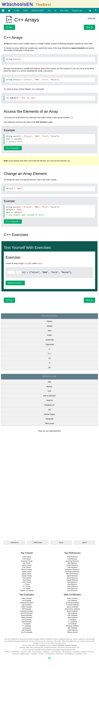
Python (49, 321)
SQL (49, 382)
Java (49, 330)
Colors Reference (72, 586)
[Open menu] (3, 10)
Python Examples (26, 607)
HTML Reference (72, 557)
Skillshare (46, 652)
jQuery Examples (26, 615)
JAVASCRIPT (37, 10)
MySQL (49, 386)
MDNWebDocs (69, 654)
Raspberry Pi (49, 405)
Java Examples (26, 619)
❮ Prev (9, 27)
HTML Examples (26, 598)
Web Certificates (72, 594)
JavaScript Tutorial (26, 561)
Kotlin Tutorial (26, 582)
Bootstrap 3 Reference (72, 569)
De (94, 18)
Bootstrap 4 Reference (72, 571)
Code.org (90, 652)
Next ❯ (89, 27)
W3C (85, 654)
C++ (49, 354)
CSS (25, 10)
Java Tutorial (27, 580)
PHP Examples (26, 609)
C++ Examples (26, 626)
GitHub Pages (49, 414)
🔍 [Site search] (96, 10)
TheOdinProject (49, 654)
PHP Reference (72, 567)
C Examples (26, 624)
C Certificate (72, 619)
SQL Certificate (72, 613)
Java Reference (72, 584)
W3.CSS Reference (72, 574)
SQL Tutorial (26, 563)
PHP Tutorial (27, 567)
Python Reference (72, 565)
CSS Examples (26, 600)
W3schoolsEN (26, 4)
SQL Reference (72, 563)
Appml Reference (72, 576)
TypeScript (77, 10)
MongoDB (49, 419)
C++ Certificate (72, 621)
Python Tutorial (26, 565)
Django (49, 326)
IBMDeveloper (24, 654)
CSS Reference (72, 559)
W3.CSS (64, 10)
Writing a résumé (72, 632)
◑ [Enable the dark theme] (90, 10)
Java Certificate (72, 617)
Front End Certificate (72, 605)
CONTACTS (14, 542)
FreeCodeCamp (56, 652)
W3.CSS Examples (27, 613)
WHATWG (79, 654)
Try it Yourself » (13, 148)
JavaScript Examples (26, 603)
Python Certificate (72, 607)
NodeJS (49, 400)
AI (55, 10)
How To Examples (26, 632)
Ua (89, 18)
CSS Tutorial (27, 559)
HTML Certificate (72, 598)
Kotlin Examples (27, 621)
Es (91, 18)
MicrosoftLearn (66, 652)
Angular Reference (72, 580)
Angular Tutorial (27, 576)
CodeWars (34, 654)
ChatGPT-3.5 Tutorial (26, 590)
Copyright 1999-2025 (25, 647)
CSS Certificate (72, 600)
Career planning (72, 630)
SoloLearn (15, 654)
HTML (17, 10)
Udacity (83, 652)
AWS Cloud (49, 423)
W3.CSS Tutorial (26, 569)
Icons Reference (72, 588)
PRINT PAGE (38, 542)
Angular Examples (26, 617)
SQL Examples (26, 605)
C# (49, 10)
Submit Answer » (15, 283)
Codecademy (15, 652)
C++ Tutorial (26, 586)
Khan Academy (37, 652)
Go (49, 367)
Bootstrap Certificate (72, 626)
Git (49, 410)
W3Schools (59, 654)
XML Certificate (72, 628)
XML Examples (26, 630)
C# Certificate (72, 624)
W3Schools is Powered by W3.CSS (68, 647)
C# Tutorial (26, 588)
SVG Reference (72, 590)
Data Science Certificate (72, 609)
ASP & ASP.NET (49, 396)
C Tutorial (27, 584)
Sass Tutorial (27, 578)
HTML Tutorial (26, 557)
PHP (49, 391)
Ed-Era (41, 654)
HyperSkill (76, 652)
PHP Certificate (72, 615)
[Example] (11, 272)
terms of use (45, 643)
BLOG (61, 542)
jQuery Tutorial (26, 574)
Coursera (23, 652)
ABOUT (84, 542)
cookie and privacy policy (58, 643)
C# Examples (26, 628)
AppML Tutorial (26, 571)
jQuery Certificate (72, 611)
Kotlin (49, 335)
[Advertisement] (49, 452)
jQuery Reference (72, 578)
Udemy (7, 652)
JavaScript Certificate (72, 603)
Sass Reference (72, 582)
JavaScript (49, 340)
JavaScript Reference (72, 561)
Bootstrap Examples (26, 611)
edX (29, 652)
